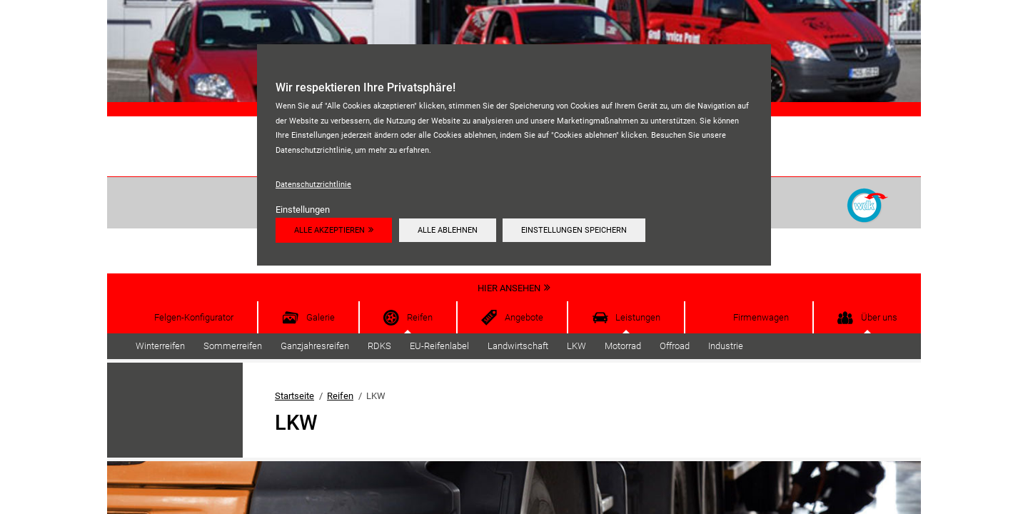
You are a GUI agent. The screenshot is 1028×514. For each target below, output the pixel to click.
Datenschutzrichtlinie (313, 184)
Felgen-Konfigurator (193, 317)
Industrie (725, 346)
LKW (576, 346)
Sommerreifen (232, 346)
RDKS (379, 346)
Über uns (879, 317)
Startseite (294, 395)
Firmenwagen (761, 317)
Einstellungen (303, 209)
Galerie (320, 317)
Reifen (420, 317)
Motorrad (623, 346)
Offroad (675, 346)
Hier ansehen (509, 288)
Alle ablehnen (448, 230)
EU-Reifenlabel (439, 346)
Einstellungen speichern (574, 230)
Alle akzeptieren (329, 230)
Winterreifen (160, 346)
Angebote (524, 317)
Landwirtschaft (518, 346)
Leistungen (637, 317)
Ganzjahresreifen (315, 346)
